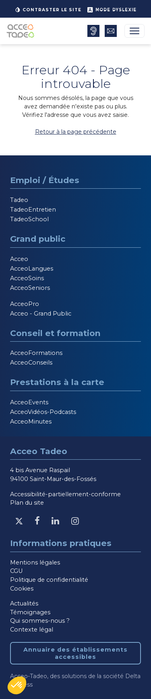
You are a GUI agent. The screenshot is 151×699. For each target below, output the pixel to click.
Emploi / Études (44, 180)
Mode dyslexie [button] (112, 9)
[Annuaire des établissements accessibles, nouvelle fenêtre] (93, 31)
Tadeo (19, 200)
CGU (16, 571)
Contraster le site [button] (47, 9)
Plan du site (27, 502)
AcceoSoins (27, 278)
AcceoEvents (29, 402)
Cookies (21, 588)
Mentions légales (35, 562)
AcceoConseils (31, 362)
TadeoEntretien (33, 209)
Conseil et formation (55, 333)
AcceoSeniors (30, 287)
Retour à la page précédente (75, 131)
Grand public (37, 239)
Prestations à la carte (57, 382)
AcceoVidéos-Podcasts (43, 412)
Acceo (19, 259)
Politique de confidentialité (49, 579)
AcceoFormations (36, 353)
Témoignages (30, 612)
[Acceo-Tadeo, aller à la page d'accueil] (21, 31)
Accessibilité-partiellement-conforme (65, 494)
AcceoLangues (31, 268)
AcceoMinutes (31, 421)
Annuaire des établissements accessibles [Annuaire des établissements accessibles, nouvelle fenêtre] (75, 653)
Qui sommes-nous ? (40, 620)
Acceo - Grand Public (40, 313)
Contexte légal (31, 629)
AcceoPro (24, 304)
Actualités (24, 603)
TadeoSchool (29, 219)
